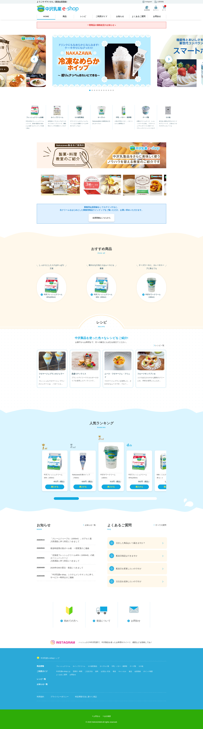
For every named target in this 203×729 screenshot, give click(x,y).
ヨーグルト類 (104, 666)
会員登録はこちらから (101, 218)
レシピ (83, 16)
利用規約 (40, 697)
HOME (46, 16)
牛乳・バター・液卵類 (119, 666)
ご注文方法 (89, 671)
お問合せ (157, 16)
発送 (114, 671)
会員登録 (147, 8)
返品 (130, 671)
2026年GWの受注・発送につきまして (66, 568)
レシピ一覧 (41, 679)
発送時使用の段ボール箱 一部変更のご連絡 (69, 548)
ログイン (156, 8)
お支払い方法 (105, 671)
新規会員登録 (60, 2)
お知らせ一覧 (42, 684)
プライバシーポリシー (59, 697)
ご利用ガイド (101, 16)
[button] (169, 59)
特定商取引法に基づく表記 (86, 697)
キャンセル (122, 671)
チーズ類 (133, 666)
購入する (54, 487)
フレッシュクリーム (63, 666)
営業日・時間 (77, 671)
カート (164, 8)
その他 (141, 666)
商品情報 (40, 666)
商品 (65, 16)
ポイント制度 (148, 671)
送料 (96, 671)
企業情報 (159, 1)
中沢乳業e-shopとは (63, 671)
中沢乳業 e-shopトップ (48, 658)
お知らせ (120, 16)
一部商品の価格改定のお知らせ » (101, 25)
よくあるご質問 (138, 16)
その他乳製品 (92, 666)
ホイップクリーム (79, 666)
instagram (147, 1)
